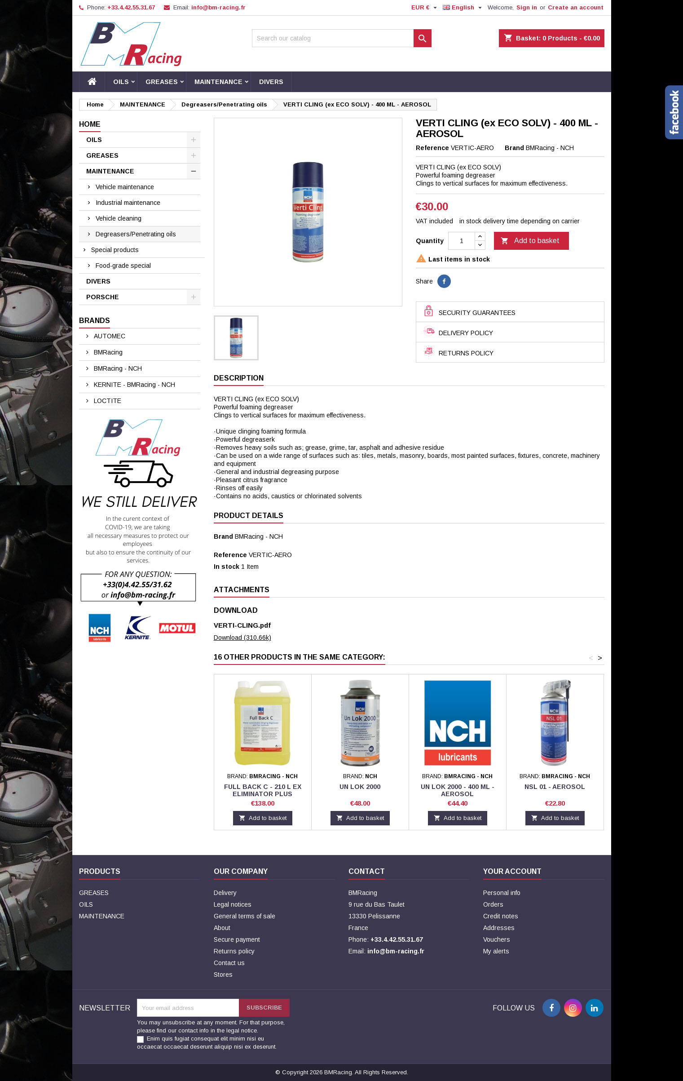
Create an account (576, 7)
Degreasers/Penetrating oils (136, 234)
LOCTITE (106, 400)
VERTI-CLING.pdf (242, 625)
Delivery (225, 892)
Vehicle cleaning (118, 218)
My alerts (496, 951)
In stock (226, 566)
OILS (121, 81)
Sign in (526, 7)
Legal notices (232, 904)
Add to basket (530, 241)
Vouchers (496, 939)
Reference (432, 147)
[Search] (342, 38)
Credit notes (500, 916)
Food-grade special (123, 265)
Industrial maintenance (128, 202)
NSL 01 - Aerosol (554, 786)
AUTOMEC (108, 336)
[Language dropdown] (463, 7)
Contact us (229, 962)
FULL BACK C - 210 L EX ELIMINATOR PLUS (262, 790)
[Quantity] (461, 241)
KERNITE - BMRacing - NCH (133, 384)
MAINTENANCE (218, 81)
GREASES (161, 81)
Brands (94, 320)
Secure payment (237, 939)
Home (90, 124)
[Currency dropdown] (425, 7)
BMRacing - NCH (117, 368)
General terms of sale (244, 916)
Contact (366, 871)
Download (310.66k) (242, 637)
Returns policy (234, 951)
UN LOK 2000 (359, 786)
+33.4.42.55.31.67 (131, 7)
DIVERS (271, 81)
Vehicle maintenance (125, 187)
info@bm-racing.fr (218, 7)
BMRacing (107, 352)
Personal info (501, 892)
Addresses (499, 927)
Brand (514, 147)
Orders (493, 904)
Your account (512, 871)
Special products (115, 249)
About (222, 927)
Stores (223, 974)
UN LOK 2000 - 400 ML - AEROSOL (457, 790)
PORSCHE (102, 297)
